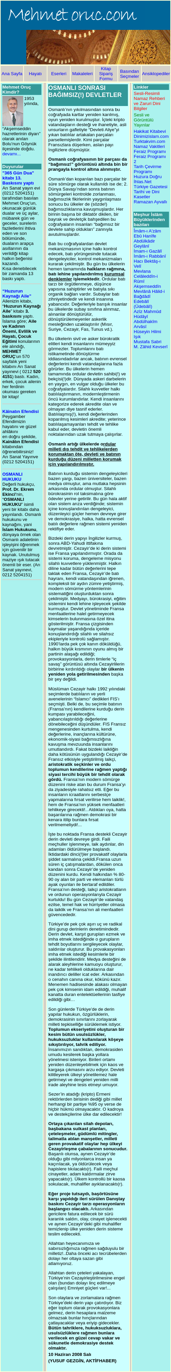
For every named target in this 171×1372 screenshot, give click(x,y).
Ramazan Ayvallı (150, 201)
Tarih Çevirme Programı (147, 169)
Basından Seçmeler (129, 74)
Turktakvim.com (149, 141)
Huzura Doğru (148, 176)
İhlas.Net (142, 181)
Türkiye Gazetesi (150, 186)
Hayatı (35, 73)
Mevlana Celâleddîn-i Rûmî (146, 276)
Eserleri (58, 73)
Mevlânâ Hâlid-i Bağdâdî (149, 294)
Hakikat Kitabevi (150, 131)
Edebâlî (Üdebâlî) (143, 304)
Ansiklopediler (156, 73)
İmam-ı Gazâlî (148, 251)
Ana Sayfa (12, 73)
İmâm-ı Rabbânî (150, 256)
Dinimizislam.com (151, 136)
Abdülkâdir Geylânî (144, 244)
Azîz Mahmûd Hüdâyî (147, 314)
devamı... (11, 153)
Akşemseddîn (147, 286)
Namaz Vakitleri (149, 146)
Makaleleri (82, 73)
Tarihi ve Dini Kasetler (146, 194)
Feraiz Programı (150, 151)
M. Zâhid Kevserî (151, 346)
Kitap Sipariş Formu (106, 73)
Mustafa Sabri (147, 341)
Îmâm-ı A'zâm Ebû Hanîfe (147, 233)
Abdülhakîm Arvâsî (145, 324)
